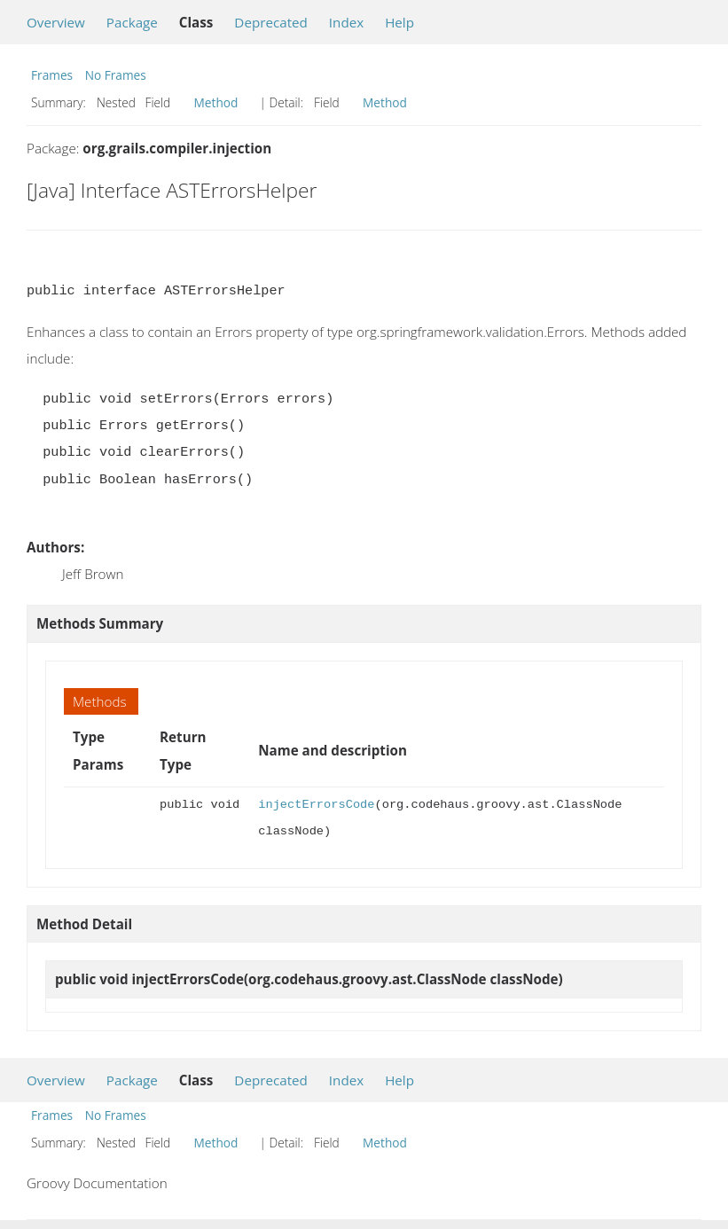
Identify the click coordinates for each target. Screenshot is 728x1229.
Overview (56, 22)
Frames (52, 75)
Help (399, 22)
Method (216, 102)
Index (346, 22)
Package (132, 22)
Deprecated (271, 22)
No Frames (115, 75)
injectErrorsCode (316, 804)
